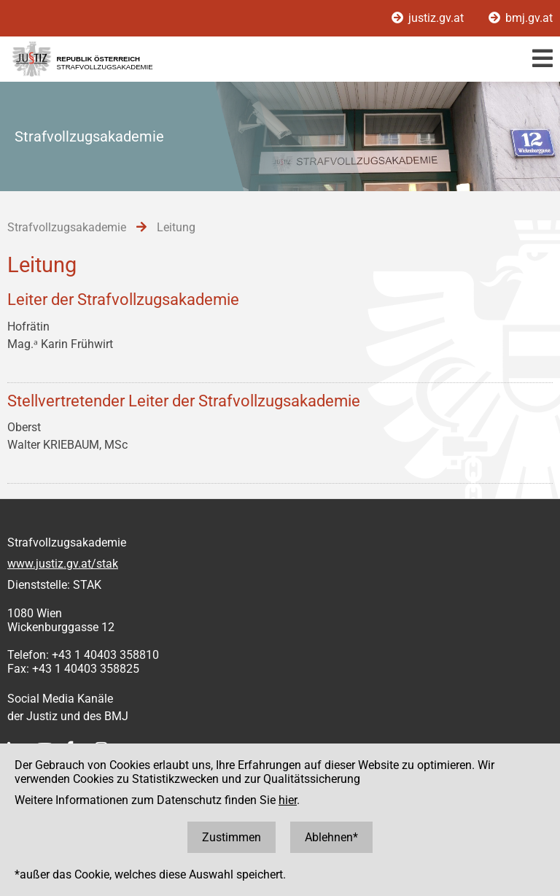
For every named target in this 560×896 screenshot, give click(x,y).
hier (288, 800)
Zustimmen (231, 837)
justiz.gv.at (429, 18)
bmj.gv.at (521, 18)
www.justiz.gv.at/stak (62, 564)
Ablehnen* (331, 837)
